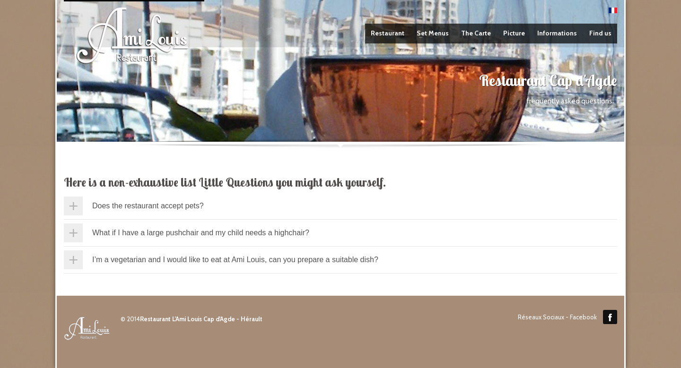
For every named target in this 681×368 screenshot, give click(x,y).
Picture (514, 33)
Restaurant (387, 33)
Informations (557, 33)
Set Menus (430, 33)
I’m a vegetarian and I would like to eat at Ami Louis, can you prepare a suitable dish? (235, 260)
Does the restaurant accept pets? (148, 206)
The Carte (476, 33)
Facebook (610, 317)
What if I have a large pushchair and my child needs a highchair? (200, 233)
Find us (600, 33)
